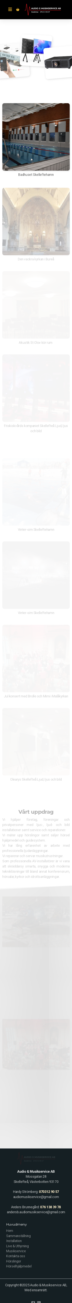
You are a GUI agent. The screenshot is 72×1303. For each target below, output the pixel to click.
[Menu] (10, 9)
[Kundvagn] (18, 9)
